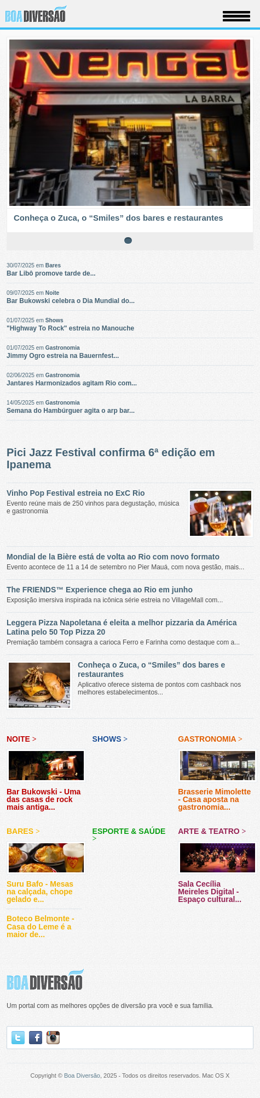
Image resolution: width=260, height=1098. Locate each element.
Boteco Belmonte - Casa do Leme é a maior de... (40, 926)
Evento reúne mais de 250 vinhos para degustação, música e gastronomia (130, 502)
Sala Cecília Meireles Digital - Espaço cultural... (217, 879)
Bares (53, 265)
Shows (54, 320)
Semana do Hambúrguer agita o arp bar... (71, 410)
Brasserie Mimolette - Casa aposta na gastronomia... (217, 788)
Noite (52, 293)
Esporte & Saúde (129, 835)
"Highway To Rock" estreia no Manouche (70, 328)
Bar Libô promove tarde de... (51, 273)
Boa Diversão (82, 1075)
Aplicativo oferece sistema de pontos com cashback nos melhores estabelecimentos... (130, 678)
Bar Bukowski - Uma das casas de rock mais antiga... (46, 788)
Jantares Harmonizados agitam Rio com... (72, 383)
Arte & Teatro (212, 831)
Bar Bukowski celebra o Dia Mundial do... (71, 301)
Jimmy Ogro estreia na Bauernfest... (63, 356)
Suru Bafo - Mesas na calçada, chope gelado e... (46, 879)
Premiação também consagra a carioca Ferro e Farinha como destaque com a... (130, 632)
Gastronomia (62, 348)
